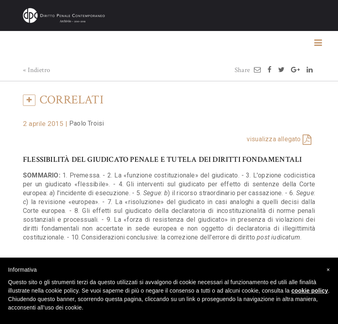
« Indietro (36, 70)
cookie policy (309, 290)
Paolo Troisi (86, 123)
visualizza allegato (274, 139)
